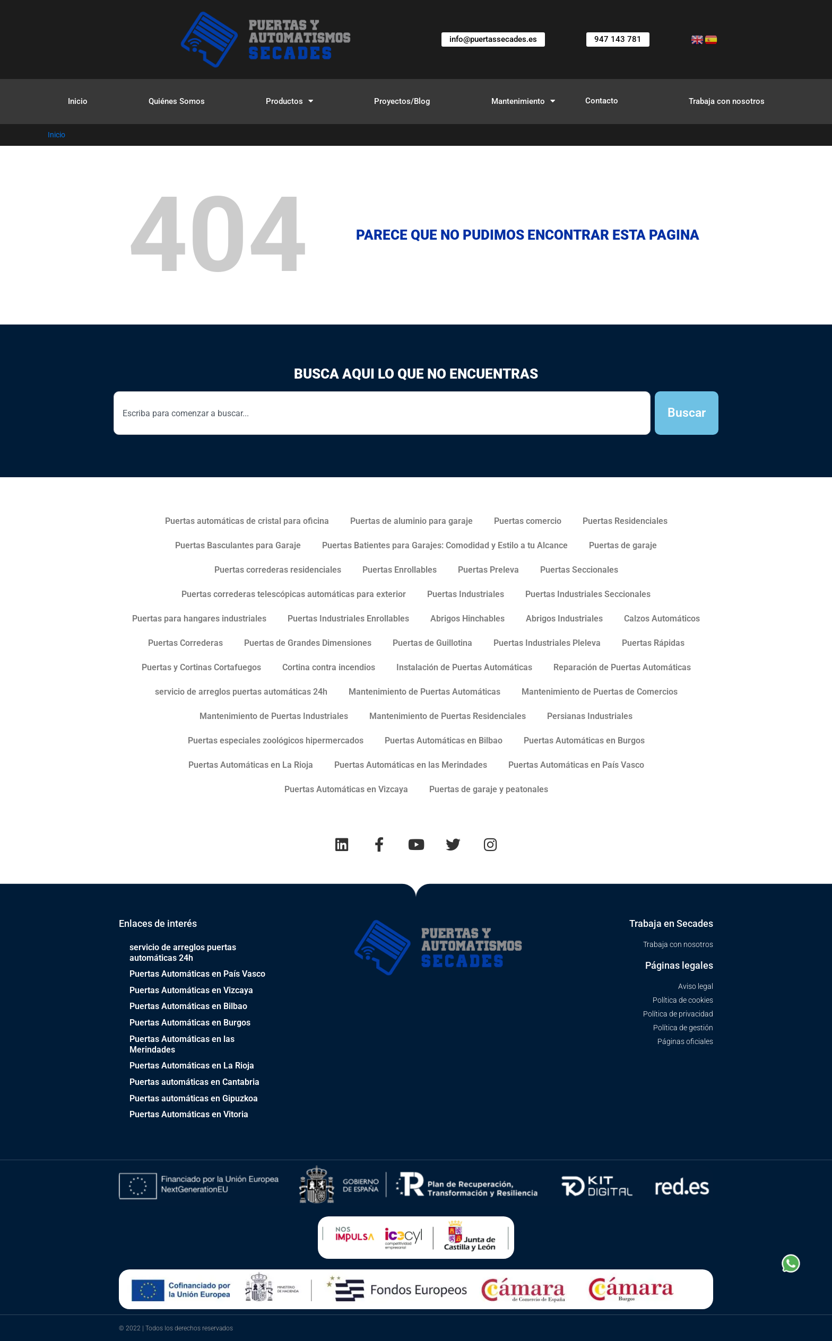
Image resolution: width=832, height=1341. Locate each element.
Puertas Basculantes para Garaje (238, 545)
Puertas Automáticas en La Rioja (250, 765)
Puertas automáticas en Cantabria (194, 1082)
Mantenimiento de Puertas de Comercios (600, 692)
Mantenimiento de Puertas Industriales (274, 716)
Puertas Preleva (488, 570)
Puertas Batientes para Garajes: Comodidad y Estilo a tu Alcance (445, 545)
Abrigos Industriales (564, 618)
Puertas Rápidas (653, 643)
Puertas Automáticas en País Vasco (576, 765)
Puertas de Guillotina (432, 643)
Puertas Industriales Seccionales (588, 594)
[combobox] (382, 413)
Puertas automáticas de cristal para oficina (247, 521)
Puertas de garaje (623, 545)
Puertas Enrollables (399, 570)
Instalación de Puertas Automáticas (464, 667)
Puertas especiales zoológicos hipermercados (275, 740)
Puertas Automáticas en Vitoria (188, 1114)
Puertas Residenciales (625, 521)
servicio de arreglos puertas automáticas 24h (241, 692)
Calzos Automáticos (662, 618)
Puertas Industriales (465, 594)
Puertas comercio (527, 521)
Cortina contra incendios (328, 667)
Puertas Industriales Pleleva (547, 643)
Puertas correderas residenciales (277, 570)
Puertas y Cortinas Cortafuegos (201, 667)
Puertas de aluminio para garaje (411, 521)
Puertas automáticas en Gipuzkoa (193, 1098)
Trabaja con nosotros (727, 101)
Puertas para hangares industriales (199, 618)
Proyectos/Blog (402, 101)
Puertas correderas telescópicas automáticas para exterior (293, 594)
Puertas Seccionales (579, 570)
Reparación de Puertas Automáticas (622, 667)
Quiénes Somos (177, 101)
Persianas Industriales (589, 716)
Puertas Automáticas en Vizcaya (346, 789)
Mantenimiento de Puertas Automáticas (424, 692)
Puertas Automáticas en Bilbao (443, 740)
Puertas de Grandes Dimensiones (307, 643)
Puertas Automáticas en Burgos (584, 740)
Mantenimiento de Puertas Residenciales (447, 716)
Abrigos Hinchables (467, 618)
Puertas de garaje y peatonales (488, 789)
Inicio (78, 101)
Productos (289, 101)
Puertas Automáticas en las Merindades (410, 765)
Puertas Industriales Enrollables (348, 618)
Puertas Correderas (185, 643)
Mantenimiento (523, 101)
